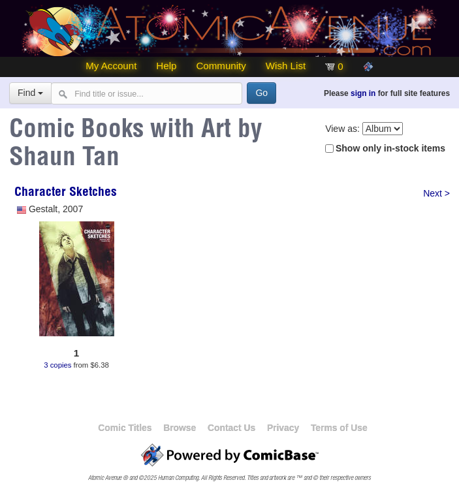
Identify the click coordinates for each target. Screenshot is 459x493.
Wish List (286, 65)
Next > (436, 193)
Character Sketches (65, 193)
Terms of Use (339, 427)
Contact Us (231, 427)
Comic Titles (124, 427)
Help (166, 65)
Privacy (283, 427)
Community (220, 65)
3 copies (57, 364)
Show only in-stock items (390, 148)
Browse (179, 427)
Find (30, 92)
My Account (111, 65)
